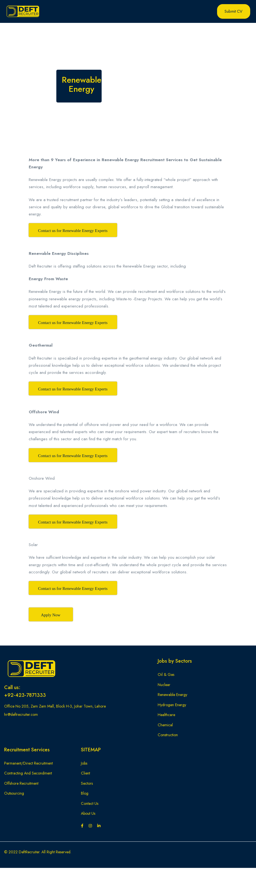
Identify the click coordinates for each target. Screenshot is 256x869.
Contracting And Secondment (28, 774)
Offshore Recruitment (21, 784)
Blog (84, 794)
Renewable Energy (172, 695)
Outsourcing (14, 794)
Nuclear (164, 685)
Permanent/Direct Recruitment (28, 764)
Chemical (165, 725)
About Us (88, 814)
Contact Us (89, 804)
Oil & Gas (166, 675)
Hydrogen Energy (172, 705)
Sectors (87, 784)
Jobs (84, 764)
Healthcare (166, 716)
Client (85, 774)
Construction (168, 736)
